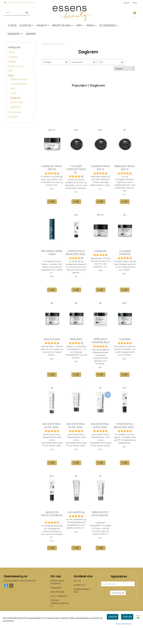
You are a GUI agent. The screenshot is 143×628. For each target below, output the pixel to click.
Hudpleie (12, 56)
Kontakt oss (79, 585)
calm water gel (76, 512)
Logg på (126, 3)
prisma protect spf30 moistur (100, 514)
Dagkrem (15, 97)
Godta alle (127, 617)
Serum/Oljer (16, 102)
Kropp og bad (15, 66)
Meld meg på (118, 593)
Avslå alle (113, 617)
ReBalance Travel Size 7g (124, 168)
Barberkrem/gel (18, 79)
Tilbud (11, 52)
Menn (11, 75)
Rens (13, 88)
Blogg (135, 3)
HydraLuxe (100, 251)
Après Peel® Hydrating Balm (100, 341)
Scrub (13, 93)
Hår (10, 70)
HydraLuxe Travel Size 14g (52, 168)
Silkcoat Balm (52, 339)
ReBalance (76, 339)
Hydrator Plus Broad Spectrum (76, 253)
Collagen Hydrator (124, 253)
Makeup (12, 61)
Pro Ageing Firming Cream (52, 253)
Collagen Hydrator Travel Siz (76, 169)
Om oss (77, 580)
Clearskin (124, 339)
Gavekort (13, 116)
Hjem (44, 43)
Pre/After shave (18, 83)
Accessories (14, 112)
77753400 (54, 600)
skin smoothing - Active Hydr (52, 425)
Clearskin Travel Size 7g (100, 168)
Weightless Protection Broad (52, 515)
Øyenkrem (15, 107)
